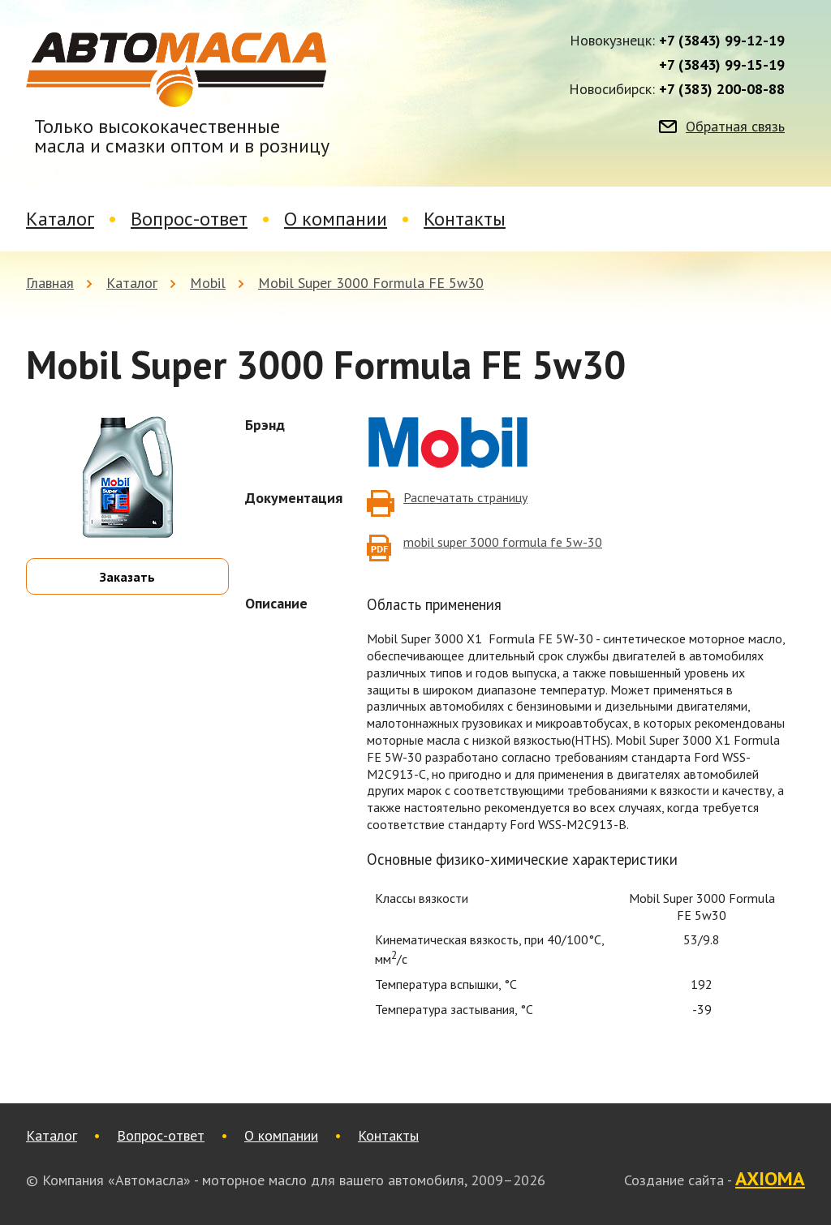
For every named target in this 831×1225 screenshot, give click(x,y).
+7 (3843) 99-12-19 (722, 40)
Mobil (208, 282)
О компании (335, 218)
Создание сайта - (714, 1179)
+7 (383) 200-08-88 (722, 89)
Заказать (127, 577)
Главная (50, 282)
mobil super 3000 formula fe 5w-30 (502, 542)
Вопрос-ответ (189, 218)
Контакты (465, 218)
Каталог (60, 218)
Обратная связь (735, 126)
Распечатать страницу (465, 497)
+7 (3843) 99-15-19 (722, 65)
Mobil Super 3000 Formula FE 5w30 (371, 282)
